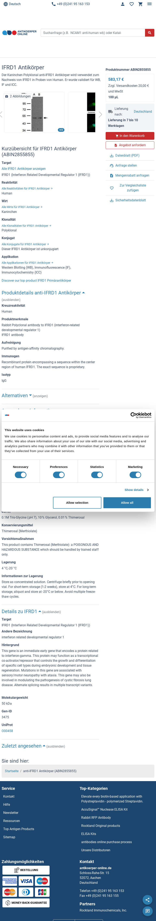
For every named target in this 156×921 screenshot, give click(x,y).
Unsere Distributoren (95, 850)
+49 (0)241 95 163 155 (102, 896)
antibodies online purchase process (106, 842)
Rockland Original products (100, 826)
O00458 (7, 731)
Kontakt (8, 796)
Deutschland (143, 111)
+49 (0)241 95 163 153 (70, 4)
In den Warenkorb (130, 136)
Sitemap (9, 837)
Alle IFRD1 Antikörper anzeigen (24, 169)
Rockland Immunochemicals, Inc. (103, 910)
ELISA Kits (88, 834)
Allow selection (77, 502)
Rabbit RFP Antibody (96, 818)
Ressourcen (11, 821)
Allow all (127, 502)
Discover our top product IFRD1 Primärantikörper (36, 280)
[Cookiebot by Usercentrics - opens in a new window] (133, 415)
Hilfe (6, 805)
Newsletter (10, 813)
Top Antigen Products (18, 829)
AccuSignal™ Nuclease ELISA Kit (104, 809)
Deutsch (12, 4)
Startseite (11, 771)
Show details (134, 490)
